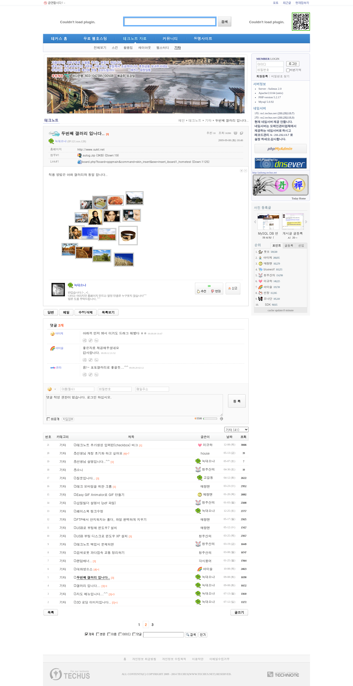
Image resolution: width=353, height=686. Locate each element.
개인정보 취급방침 (144, 659)
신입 (301, 245)
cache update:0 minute (280, 310)
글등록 (289, 245)
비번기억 (295, 70)
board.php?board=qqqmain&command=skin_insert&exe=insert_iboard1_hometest (134, 162)
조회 (243, 437)
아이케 (56, 333)
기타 (177, 47)
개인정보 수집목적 (174, 659)
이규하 (205, 444)
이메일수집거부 (219, 659)
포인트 (276, 245)
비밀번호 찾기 (280, 76)
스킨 (115, 47)
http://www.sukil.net (90, 149)
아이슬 (56, 348)
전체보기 (100, 47)
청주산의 (205, 469)
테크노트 (195, 120)
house (205, 453)
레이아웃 (144, 47)
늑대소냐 (57, 141)
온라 (55, 367)
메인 (181, 120)
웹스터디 (162, 47)
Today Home (299, 198)
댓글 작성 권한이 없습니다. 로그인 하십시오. (134, 405)
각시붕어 (205, 560)
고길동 (205, 477)
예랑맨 (205, 486)
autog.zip (86, 155)
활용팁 (128, 47)
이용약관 (197, 659)
